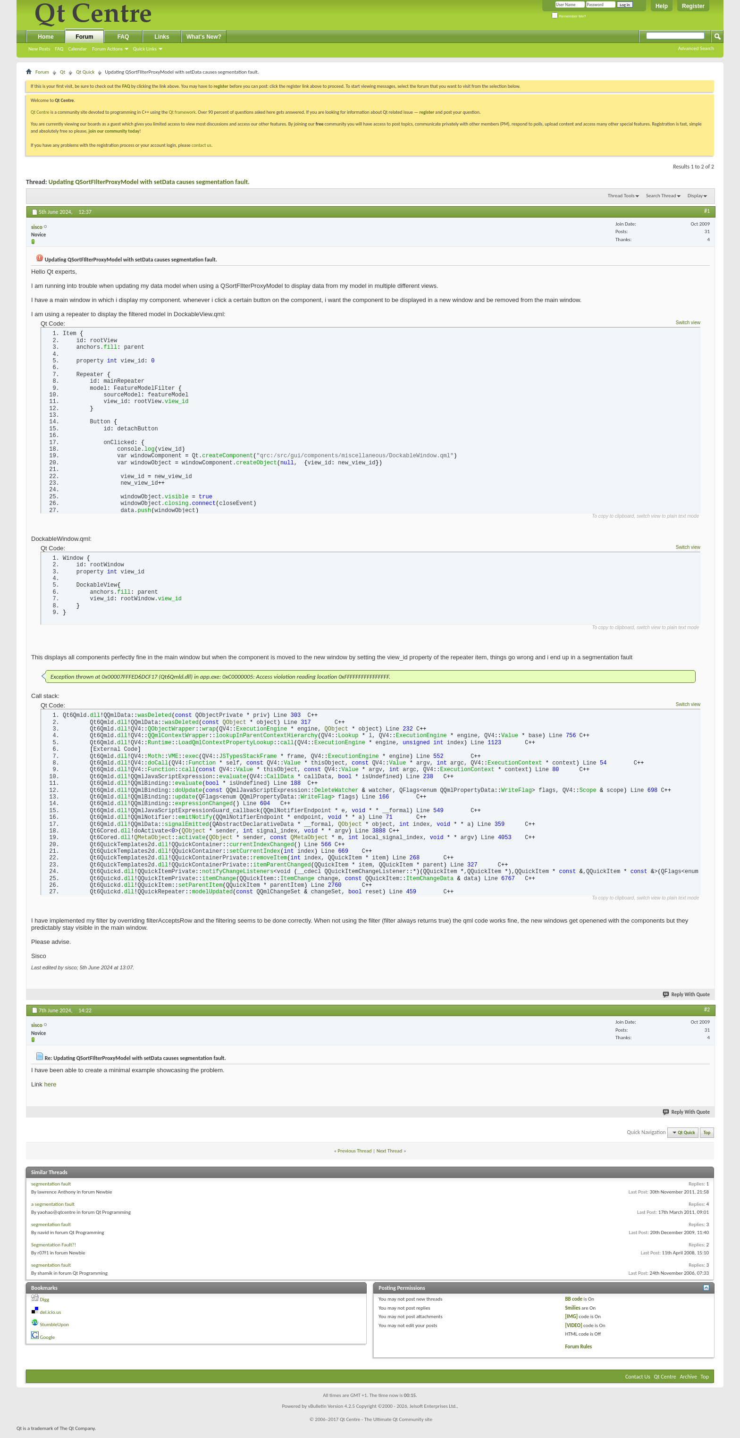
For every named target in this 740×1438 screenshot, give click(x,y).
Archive (688, 1382)
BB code (573, 1304)
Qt (62, 72)
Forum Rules (578, 1352)
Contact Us (637, 1382)
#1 (707, 211)
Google (47, 1342)
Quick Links (145, 49)
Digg (45, 1305)
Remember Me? (569, 16)
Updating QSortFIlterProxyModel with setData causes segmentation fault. (149, 182)
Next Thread (390, 1156)
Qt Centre (40, 112)
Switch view (688, 322)
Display (695, 196)
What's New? (203, 37)
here (50, 1089)
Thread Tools (621, 196)
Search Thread (661, 196)
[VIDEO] (573, 1331)
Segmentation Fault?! (53, 1250)
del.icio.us (50, 1317)
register (427, 112)
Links (161, 37)
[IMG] (571, 1322)
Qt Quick (85, 72)
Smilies (572, 1313)
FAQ (59, 49)
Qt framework (182, 112)
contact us (201, 145)
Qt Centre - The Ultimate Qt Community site (386, 1424)
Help (662, 6)
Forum (84, 37)
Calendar (77, 49)
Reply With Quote (687, 1000)
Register (693, 6)
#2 (707, 1014)
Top (707, 1138)
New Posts (39, 49)
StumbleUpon (54, 1330)
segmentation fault (51, 1189)
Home (45, 37)
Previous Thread (355, 1156)
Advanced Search (696, 48)
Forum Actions (107, 49)
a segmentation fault (53, 1209)
